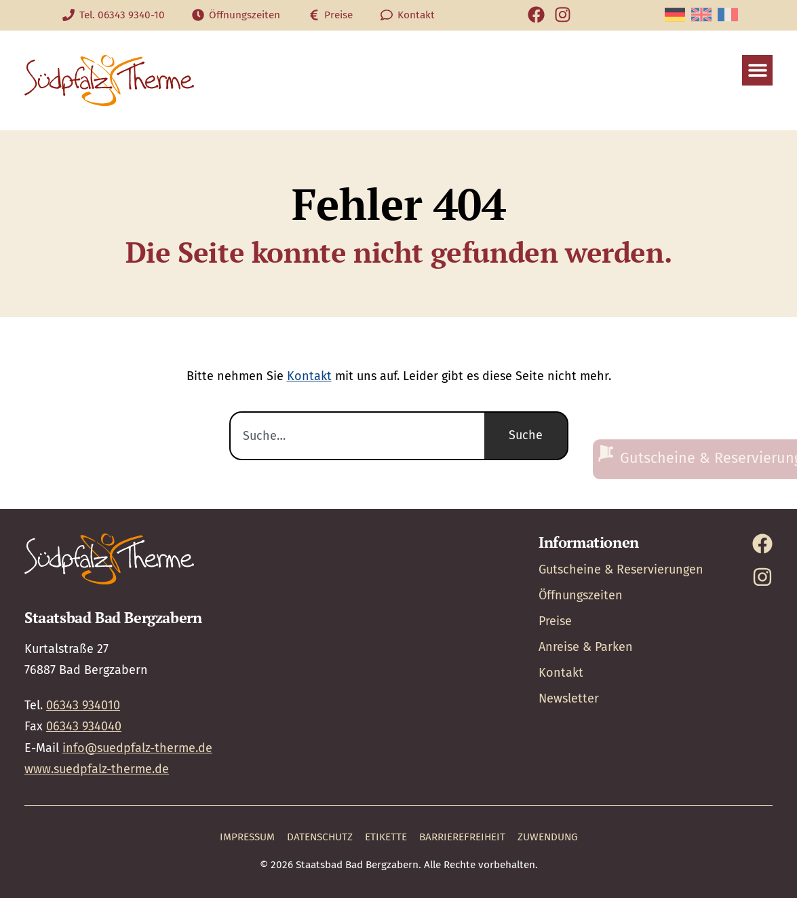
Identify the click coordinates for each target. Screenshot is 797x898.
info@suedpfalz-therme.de (137, 748)
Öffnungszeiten (581, 595)
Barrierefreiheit (462, 837)
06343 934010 (83, 705)
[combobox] (356, 435)
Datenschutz (320, 837)
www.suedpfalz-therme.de (96, 769)
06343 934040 (83, 726)
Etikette (386, 837)
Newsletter (569, 698)
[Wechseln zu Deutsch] (675, 14)
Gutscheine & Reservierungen (621, 569)
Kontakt (309, 376)
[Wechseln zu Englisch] (701, 14)
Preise (555, 621)
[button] (757, 70)
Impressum (247, 837)
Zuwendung (548, 837)
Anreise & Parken (586, 647)
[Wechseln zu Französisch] (728, 14)
